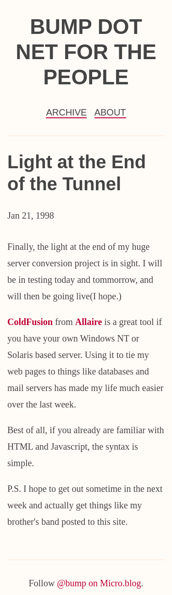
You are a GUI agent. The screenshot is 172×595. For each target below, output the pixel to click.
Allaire (88, 322)
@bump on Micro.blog (99, 583)
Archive (66, 112)
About (110, 112)
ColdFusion (30, 322)
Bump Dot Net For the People (86, 52)
